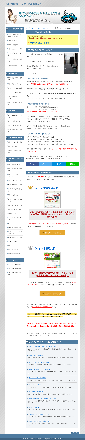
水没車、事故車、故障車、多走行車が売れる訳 (15, 35)
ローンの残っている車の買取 (15, 54)
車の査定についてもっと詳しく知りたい (15, 232)
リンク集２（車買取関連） (15, 268)
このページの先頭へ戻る (75, 433)
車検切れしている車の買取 (15, 49)
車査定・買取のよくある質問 (15, 103)
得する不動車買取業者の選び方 (15, 60)
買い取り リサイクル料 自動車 (37, 378)
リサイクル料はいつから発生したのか (39, 362)
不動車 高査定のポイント (14, 84)
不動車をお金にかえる (14, 195)
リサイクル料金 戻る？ (35, 407)
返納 (9, 245)
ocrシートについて (13, 249)
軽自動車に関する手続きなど (15, 190)
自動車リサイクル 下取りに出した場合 (39, 421)
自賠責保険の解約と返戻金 (15, 185)
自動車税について (12, 213)
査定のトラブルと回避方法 (15, 88)
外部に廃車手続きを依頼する (15, 130)
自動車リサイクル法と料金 (15, 142)
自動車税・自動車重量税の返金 (15, 151)
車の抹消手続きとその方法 (15, 209)
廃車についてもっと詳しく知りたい (15, 200)
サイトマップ (42, 436)
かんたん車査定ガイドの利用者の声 (15, 97)
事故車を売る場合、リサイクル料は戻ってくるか (42, 398)
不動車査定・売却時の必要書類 (15, 79)
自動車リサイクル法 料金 (36, 355)
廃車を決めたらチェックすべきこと (15, 116)
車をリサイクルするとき (42, 28)
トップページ (29, 28)
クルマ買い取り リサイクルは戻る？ (23, 4)
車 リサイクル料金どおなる (36, 391)
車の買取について (12, 223)
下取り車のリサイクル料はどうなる (39, 414)
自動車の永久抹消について (15, 205)
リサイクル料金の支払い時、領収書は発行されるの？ (44, 346)
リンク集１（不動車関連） (15, 264)
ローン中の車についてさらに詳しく (15, 218)
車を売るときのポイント (14, 227)
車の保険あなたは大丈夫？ (15, 237)
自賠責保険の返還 (12, 146)
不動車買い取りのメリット (15, 41)
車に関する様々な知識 (14, 253)
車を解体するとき (12, 241)
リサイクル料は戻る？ (35, 384)
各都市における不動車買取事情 (15, 169)
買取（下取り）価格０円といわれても (15, 175)
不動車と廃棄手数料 (13, 45)
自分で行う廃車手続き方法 (15, 125)
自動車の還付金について (14, 164)
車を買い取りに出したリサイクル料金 (39, 369)
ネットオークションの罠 (14, 92)
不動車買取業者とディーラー (15, 66)
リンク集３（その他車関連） (14, 273)
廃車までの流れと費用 (14, 121)
